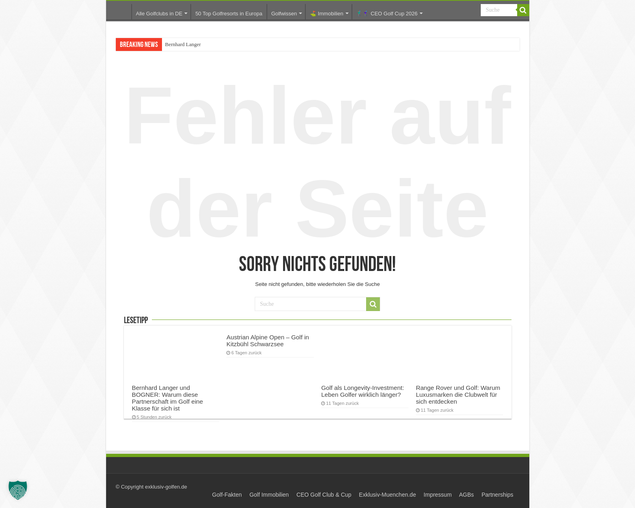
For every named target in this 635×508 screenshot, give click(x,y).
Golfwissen (284, 14)
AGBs (466, 494)
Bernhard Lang (181, 44)
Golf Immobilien (269, 494)
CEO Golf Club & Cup (323, 494)
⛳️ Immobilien (326, 14)
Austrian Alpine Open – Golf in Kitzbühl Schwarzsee (267, 340)
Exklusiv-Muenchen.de (387, 494)
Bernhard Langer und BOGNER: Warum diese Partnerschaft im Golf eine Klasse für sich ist (167, 398)
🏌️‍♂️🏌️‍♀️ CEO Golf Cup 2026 (387, 14)
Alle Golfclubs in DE (159, 14)
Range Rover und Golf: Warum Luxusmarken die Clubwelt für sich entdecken (458, 394)
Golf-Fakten (227, 494)
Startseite (120, 11)
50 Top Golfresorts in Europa (228, 14)
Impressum (438, 494)
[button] (18, 490)
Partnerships (498, 494)
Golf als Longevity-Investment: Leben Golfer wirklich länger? (362, 391)
